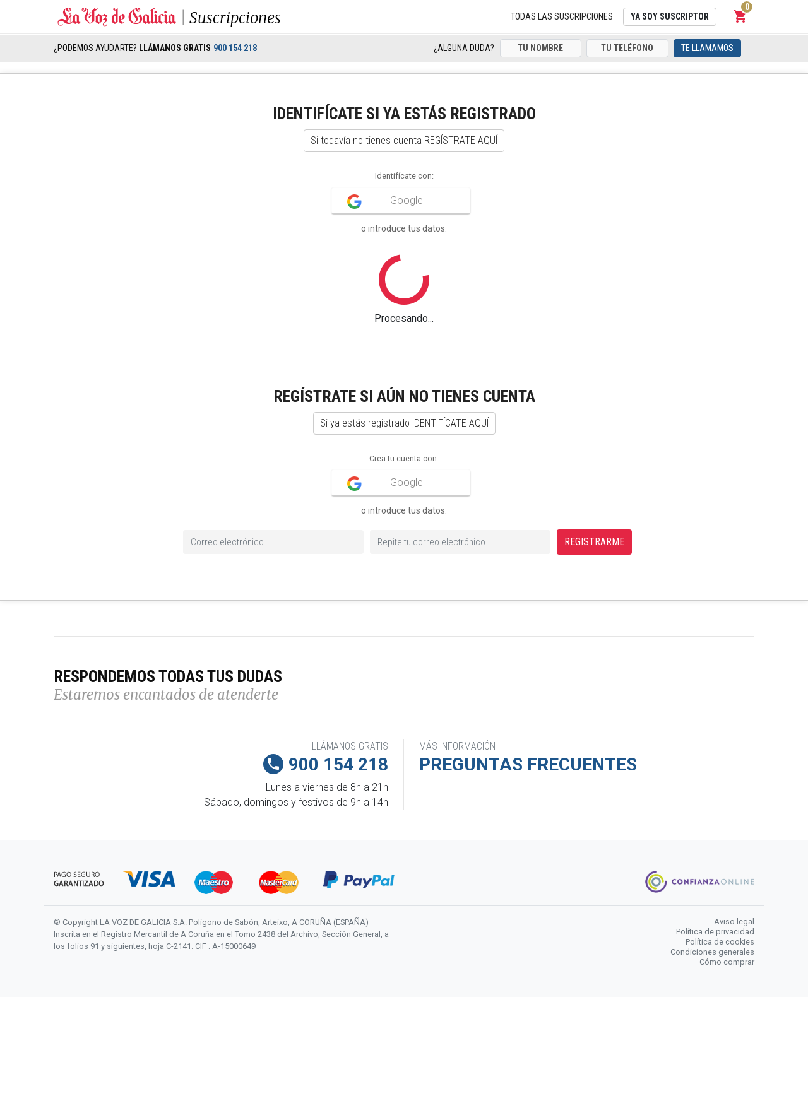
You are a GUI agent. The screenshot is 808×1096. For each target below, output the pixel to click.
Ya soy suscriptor (670, 16)
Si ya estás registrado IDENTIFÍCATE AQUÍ (404, 423)
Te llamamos (707, 48)
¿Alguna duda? (464, 48)
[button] (740, 16)
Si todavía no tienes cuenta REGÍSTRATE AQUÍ (404, 140)
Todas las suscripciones (562, 16)
